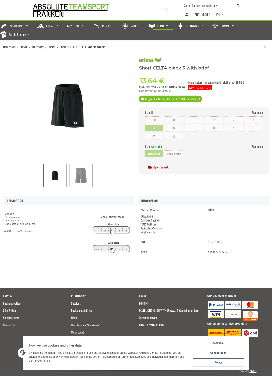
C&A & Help (9, 310)
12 (174, 136)
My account (77, 332)
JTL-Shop (253, 371)
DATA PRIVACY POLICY (151, 325)
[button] (187, 14)
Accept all (218, 342)
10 (254, 128)
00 (154, 119)
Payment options (12, 303)
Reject (218, 362)
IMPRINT (143, 303)
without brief (174, 153)
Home (74, 317)
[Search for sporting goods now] (200, 5)
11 (154, 136)
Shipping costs (11, 317)
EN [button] (218, 14)
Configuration (218, 352)
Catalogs (76, 303)
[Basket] (202, 14)
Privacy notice (41, 360)
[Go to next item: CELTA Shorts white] (265, 47)
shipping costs (175, 86)
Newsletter (9, 325)
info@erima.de (148, 232)
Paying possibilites (81, 310)
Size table (257, 112)
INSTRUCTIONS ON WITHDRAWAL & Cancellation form (169, 310)
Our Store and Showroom (85, 325)
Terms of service (148, 317)
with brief (154, 153)
